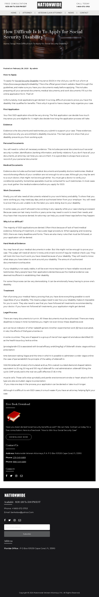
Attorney (27, 13)
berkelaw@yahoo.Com (22, 512)
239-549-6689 (19, 458)
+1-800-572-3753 (20, 508)
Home (13, 13)
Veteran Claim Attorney (50, 13)
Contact (84, 13)
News (71, 13)
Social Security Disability (26, 81)
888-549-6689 (19, 462)
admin (35, 68)
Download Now (18, 437)
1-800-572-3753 (83, 6)
